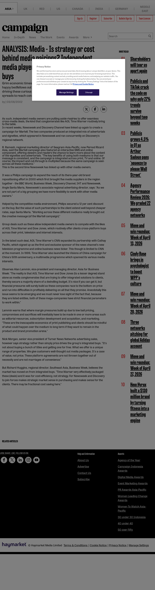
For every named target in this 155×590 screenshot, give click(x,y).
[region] (78, 80)
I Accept (89, 92)
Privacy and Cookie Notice (83, 84)
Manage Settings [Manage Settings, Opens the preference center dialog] (66, 92)
